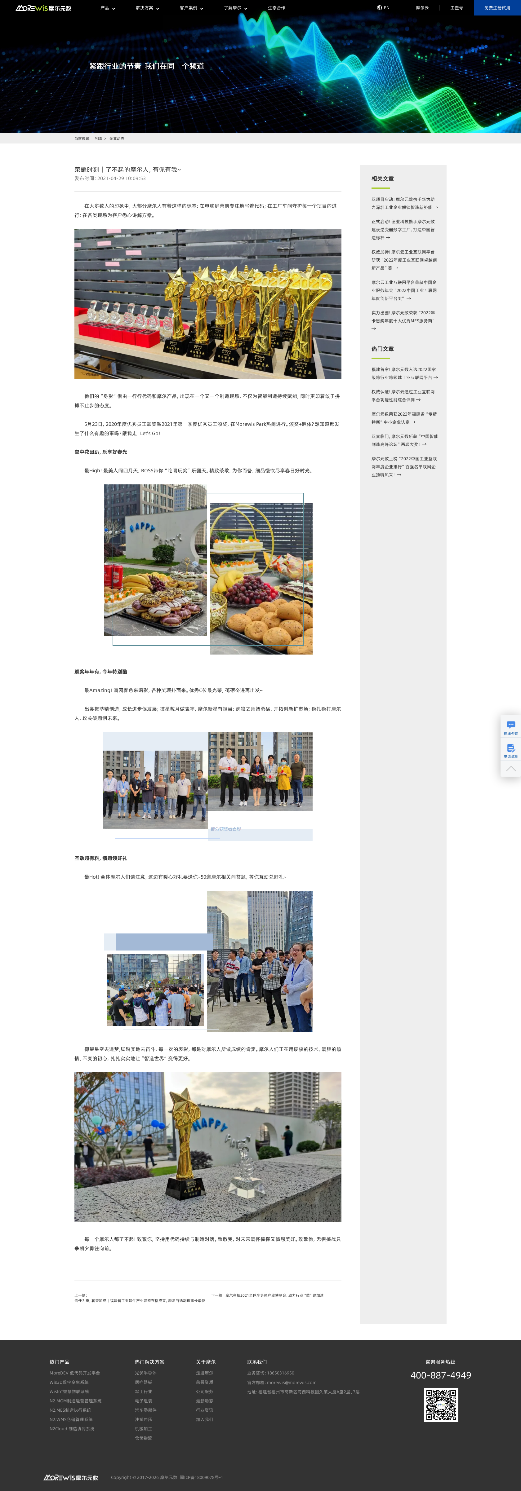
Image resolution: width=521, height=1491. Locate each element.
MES (98, 138)
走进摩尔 (204, 1373)
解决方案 (147, 8)
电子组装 (143, 1401)
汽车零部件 (146, 1410)
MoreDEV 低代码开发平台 (75, 1373)
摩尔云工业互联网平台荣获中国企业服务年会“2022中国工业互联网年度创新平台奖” (404, 290)
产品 (107, 8)
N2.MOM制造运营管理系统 (76, 1401)
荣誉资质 (204, 1382)
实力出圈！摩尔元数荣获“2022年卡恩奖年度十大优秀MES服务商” (404, 320)
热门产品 (59, 1361)
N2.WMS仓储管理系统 (71, 1419)
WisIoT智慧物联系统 (69, 1391)
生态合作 (276, 8)
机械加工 (143, 1429)
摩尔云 (422, 8)
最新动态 (204, 1401)
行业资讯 (204, 1410)
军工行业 (143, 1391)
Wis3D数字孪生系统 (69, 1382)
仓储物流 (143, 1438)
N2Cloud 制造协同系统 (72, 1429)
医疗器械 (143, 1382)
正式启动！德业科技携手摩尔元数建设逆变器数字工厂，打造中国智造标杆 (403, 229)
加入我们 (204, 1419)
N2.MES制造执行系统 (70, 1410)
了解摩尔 (235, 8)
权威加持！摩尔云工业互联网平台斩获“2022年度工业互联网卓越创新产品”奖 (404, 260)
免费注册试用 (497, 8)
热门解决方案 (150, 1361)
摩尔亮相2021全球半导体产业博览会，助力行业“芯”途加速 (274, 1295)
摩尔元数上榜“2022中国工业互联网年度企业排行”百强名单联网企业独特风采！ (404, 467)
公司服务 (204, 1391)
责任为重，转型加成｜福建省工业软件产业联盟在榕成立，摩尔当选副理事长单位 (139, 1300)
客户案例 (191, 8)
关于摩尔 (206, 1361)
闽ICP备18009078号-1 (200, 1477)
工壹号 (456, 8)
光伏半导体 (146, 1373)
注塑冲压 (143, 1419)
